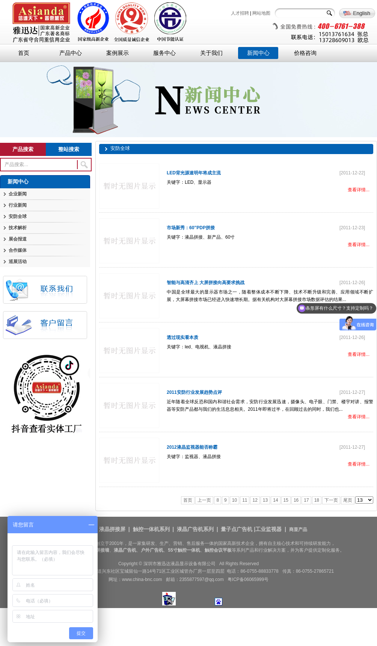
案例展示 (117, 53)
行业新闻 (18, 205)
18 (316, 500)
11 (244, 500)
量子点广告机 (236, 529)
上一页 (204, 500)
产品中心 (70, 53)
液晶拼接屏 (112, 529)
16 (296, 500)
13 (265, 500)
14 (275, 500)
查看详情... (358, 189)
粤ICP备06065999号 (248, 579)
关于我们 (211, 53)
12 (254, 500)
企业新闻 (18, 194)
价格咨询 (305, 53)
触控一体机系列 (151, 529)
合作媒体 (18, 250)
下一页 (331, 500)
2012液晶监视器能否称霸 (192, 447)
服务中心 (164, 53)
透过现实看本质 (182, 337)
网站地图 (261, 13)
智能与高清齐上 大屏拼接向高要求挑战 (205, 282)
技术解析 (18, 227)
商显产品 (298, 529)
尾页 (347, 500)
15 (286, 500)
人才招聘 (240, 13)
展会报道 (18, 239)
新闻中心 (258, 53)
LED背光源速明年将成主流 (194, 172)
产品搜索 (22, 149)
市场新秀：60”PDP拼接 (191, 227)
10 (234, 500)
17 (306, 500)
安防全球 (18, 216)
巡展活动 (18, 261)
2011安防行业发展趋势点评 (194, 392)
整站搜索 (68, 149)
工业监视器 (268, 529)
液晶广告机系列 (195, 529)
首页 (23, 53)
